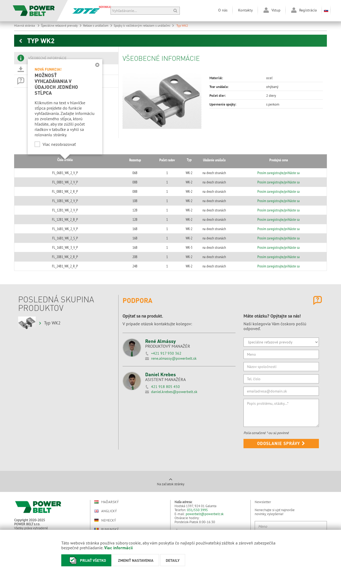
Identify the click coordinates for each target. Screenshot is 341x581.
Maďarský (106, 502)
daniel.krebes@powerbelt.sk (174, 391)
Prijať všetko (86, 560)
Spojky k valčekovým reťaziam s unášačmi (144, 25)
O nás (223, 10)
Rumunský (106, 529)
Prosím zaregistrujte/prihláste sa (277, 172)
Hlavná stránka (27, 25)
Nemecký (105, 520)
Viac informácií (118, 547)
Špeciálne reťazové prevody (61, 25)
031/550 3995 (197, 510)
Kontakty (245, 10)
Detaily (173, 560)
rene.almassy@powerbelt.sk (174, 358)
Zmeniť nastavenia (135, 560)
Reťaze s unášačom (97, 25)
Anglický (105, 511)
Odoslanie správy (281, 443)
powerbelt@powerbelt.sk (205, 514)
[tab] (66, 58)
